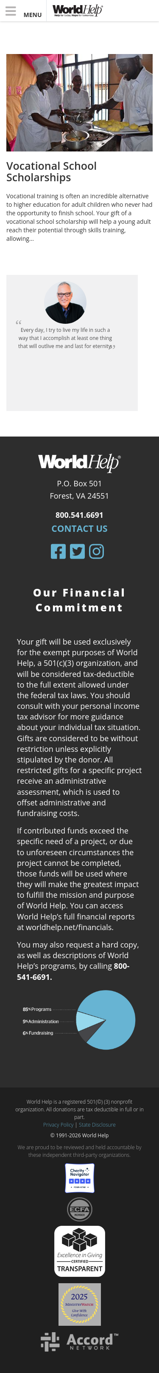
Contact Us (79, 528)
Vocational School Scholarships (51, 171)
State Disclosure (97, 1124)
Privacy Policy (58, 1124)
